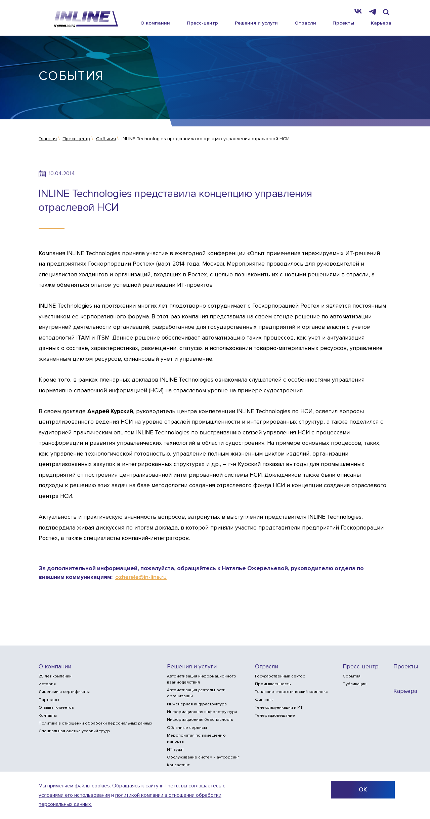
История (47, 684)
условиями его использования (74, 795)
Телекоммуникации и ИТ (279, 707)
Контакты (48, 715)
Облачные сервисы (187, 727)
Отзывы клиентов (56, 707)
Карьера (381, 23)
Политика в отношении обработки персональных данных (95, 723)
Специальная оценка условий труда (74, 731)
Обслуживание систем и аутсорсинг (203, 757)
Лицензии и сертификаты (64, 691)
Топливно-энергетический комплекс (291, 691)
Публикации (355, 684)
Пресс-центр (202, 23)
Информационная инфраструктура (202, 711)
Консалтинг (178, 765)
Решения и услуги (256, 23)
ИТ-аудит (175, 749)
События (351, 676)
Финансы (264, 699)
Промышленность (273, 684)
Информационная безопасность (200, 719)
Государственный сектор (280, 676)
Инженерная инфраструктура (197, 704)
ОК (363, 789)
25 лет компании (55, 676)
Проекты (343, 23)
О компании (155, 23)
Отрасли (305, 23)
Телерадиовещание (275, 715)
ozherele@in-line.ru (141, 577)
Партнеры (49, 699)
